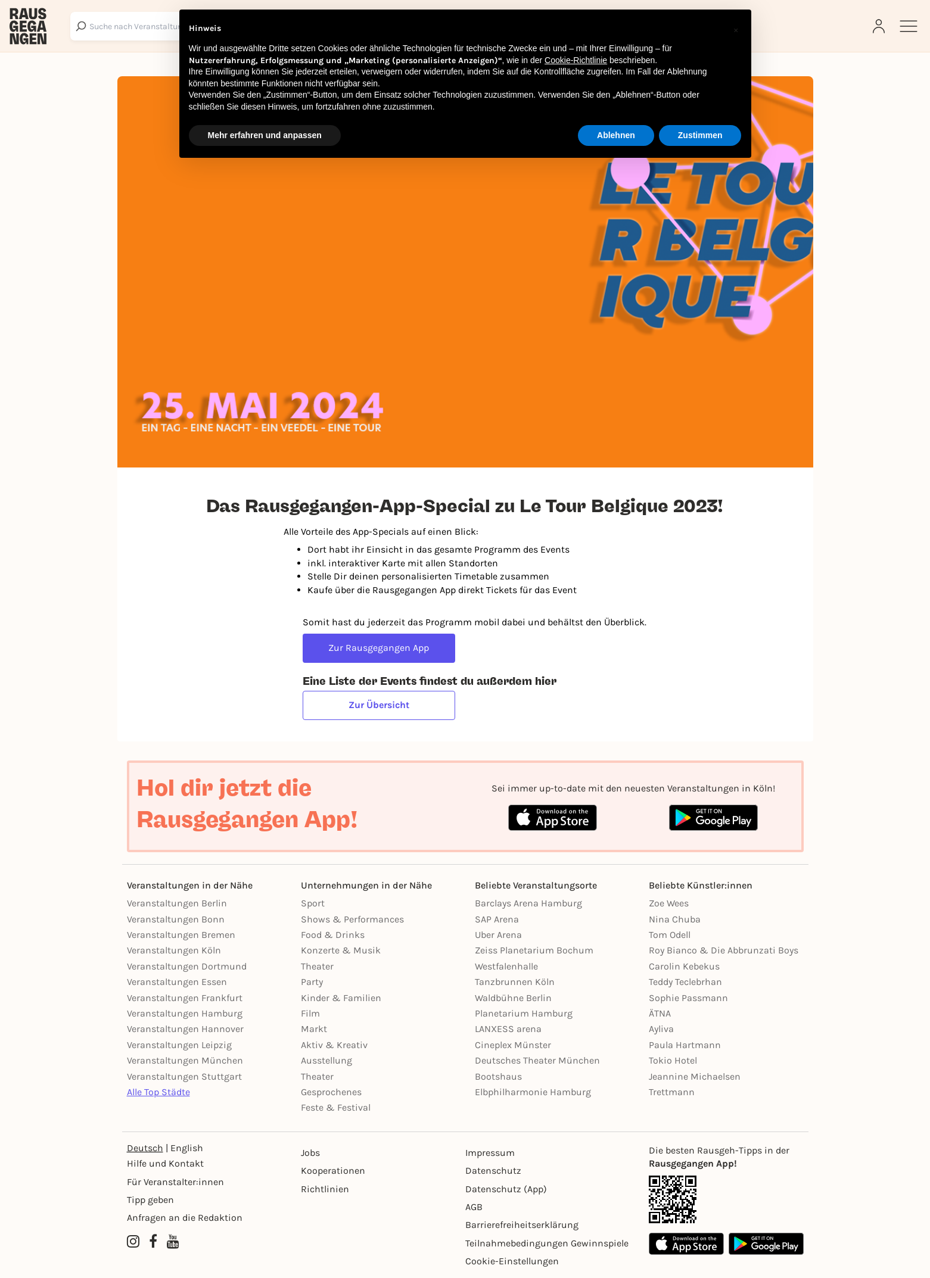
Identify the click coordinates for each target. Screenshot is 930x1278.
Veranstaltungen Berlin (177, 903)
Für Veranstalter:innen (175, 1181)
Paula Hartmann (685, 1045)
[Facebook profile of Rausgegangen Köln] (153, 1242)
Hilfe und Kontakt (165, 1163)
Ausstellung (326, 1060)
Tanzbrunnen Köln (515, 981)
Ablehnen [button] (616, 135)
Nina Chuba (675, 919)
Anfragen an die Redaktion (184, 1217)
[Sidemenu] (908, 26)
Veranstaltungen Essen (177, 981)
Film (310, 1013)
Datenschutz (493, 1170)
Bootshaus (498, 1076)
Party (312, 981)
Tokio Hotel (673, 1060)
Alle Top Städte (158, 1092)
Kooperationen (333, 1170)
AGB (474, 1206)
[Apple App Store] (686, 1244)
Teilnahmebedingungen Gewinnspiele (547, 1243)
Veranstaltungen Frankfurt (184, 997)
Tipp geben (150, 1199)
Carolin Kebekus (684, 966)
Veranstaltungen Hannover (185, 1028)
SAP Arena (497, 919)
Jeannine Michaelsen (695, 1076)
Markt (314, 1028)
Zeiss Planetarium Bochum (534, 950)
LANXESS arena (508, 1028)
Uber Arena (498, 934)
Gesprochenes (331, 1092)
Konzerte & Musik (341, 950)
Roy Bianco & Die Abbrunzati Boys (723, 950)
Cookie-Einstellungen (512, 1261)
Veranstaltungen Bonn (176, 919)
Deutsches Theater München (537, 1060)
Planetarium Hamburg (524, 1013)
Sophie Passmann (688, 997)
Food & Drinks (333, 934)
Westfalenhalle (506, 966)
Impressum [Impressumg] (490, 1152)
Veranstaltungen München (185, 1060)
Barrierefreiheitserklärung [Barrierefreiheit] (521, 1224)
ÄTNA (660, 1013)
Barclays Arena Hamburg (528, 903)
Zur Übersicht (379, 704)
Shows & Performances (352, 919)
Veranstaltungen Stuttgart (184, 1076)
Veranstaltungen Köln (174, 950)
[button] (735, 28)
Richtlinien (325, 1189)
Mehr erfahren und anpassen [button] (265, 135)
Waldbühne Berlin (513, 997)
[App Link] (726, 1199)
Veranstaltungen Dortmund (187, 966)
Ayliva (661, 1028)
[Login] (880, 26)
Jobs (310, 1152)
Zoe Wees (669, 903)
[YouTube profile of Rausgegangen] (173, 1242)
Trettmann (672, 1092)
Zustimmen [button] (700, 135)
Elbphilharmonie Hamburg (533, 1092)
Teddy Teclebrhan (685, 981)
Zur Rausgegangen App (378, 647)
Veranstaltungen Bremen (181, 934)
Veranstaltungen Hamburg (184, 1013)
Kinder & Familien (341, 997)
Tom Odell (669, 934)
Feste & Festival (336, 1107)
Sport (313, 903)
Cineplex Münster (513, 1045)
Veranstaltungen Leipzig (179, 1045)
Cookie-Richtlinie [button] (576, 60)
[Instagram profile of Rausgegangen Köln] (133, 1242)
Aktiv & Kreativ (334, 1045)
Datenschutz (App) (506, 1189)
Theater (317, 966)
